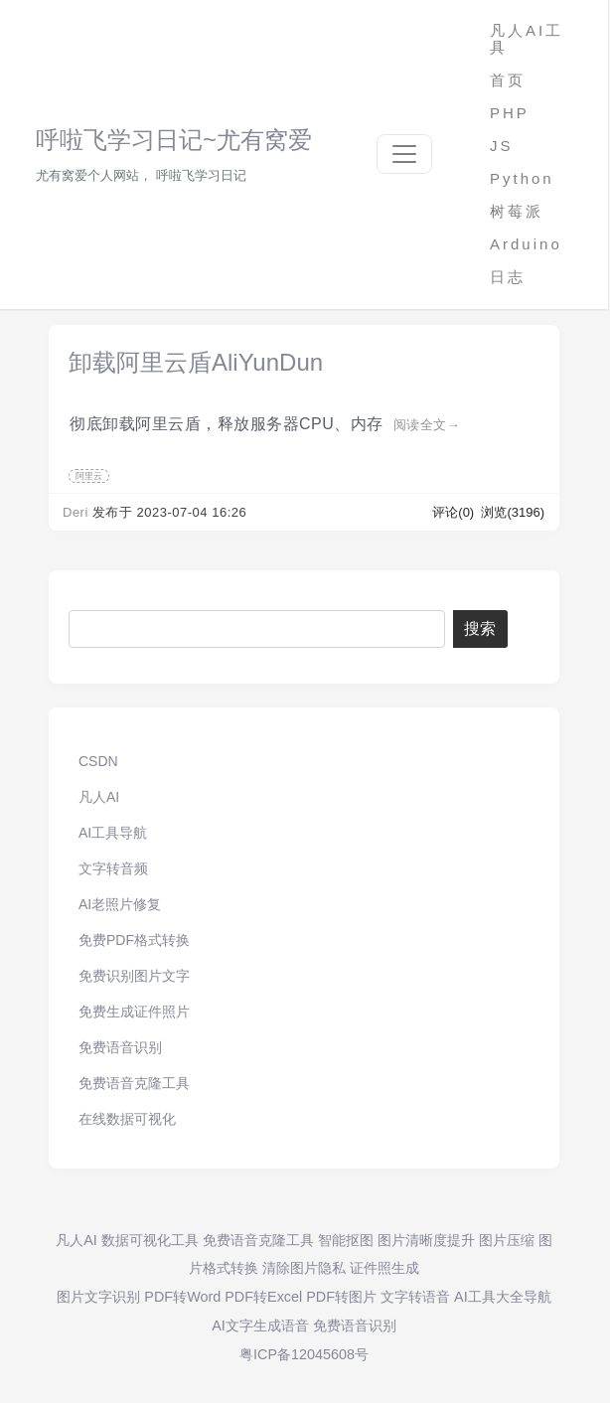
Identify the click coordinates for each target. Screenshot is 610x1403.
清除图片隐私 (304, 1268)
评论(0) (455, 512)
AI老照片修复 (119, 904)
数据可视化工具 (150, 1240)
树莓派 (516, 211)
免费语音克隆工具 (134, 1083)
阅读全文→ (427, 424)
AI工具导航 (112, 833)
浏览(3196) (512, 512)
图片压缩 (506, 1240)
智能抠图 (346, 1240)
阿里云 (89, 476)
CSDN (98, 761)
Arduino (526, 243)
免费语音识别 (120, 1047)
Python (522, 178)
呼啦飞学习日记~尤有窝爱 (174, 139)
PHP (510, 112)
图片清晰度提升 (426, 1240)
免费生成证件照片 (134, 1011)
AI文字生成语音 (260, 1325)
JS (502, 145)
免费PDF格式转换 (134, 940)
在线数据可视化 (127, 1119)
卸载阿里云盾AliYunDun (196, 362)
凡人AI (98, 797)
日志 (508, 276)
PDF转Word (182, 1297)
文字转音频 (113, 868)
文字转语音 (415, 1297)
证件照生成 (384, 1268)
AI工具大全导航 (502, 1297)
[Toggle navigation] (404, 154)
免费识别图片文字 (134, 976)
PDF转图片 (341, 1297)
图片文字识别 (98, 1297)
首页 (508, 80)
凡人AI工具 (526, 39)
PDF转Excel (263, 1297)
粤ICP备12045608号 (304, 1354)
